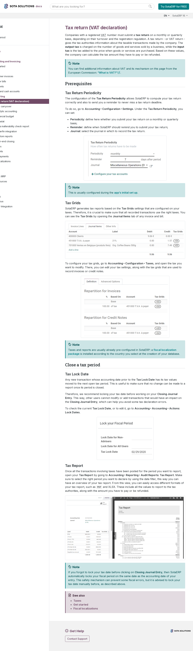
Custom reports (24, 136)
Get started (20, 66)
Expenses (16, 146)
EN (166, 15)
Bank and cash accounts (27, 91)
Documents (17, 151)
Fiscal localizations (21, 161)
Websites (13, 171)
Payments (19, 86)
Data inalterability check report (32, 126)
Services (13, 191)
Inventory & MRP (17, 176)
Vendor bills (20, 81)
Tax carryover (24, 106)
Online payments (20, 156)
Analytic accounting (26, 111)
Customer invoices (24, 76)
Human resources (17, 181)
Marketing (13, 186)
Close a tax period (16, 37)
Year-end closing (25, 141)
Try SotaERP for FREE (173, 6)
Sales (11, 166)
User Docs (15, 51)
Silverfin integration (26, 131)
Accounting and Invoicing (26, 61)
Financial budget (25, 116)
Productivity (14, 196)
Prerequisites (13, 32)
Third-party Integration (20, 206)
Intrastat (20, 121)
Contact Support (77, 638)
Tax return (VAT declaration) (32, 101)
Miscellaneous (16, 201)
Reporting (19, 96)
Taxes (17, 71)
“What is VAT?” (107, 72)
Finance (13, 56)
